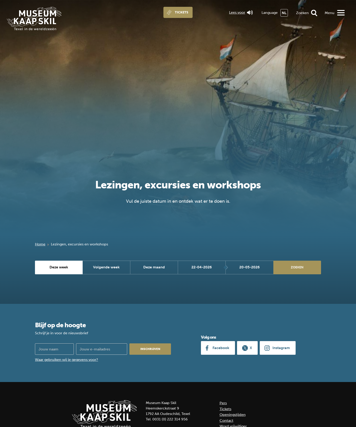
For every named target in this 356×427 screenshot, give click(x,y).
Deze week (58, 267)
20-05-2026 (249, 267)
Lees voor (241, 12)
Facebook (221, 348)
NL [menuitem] (284, 13)
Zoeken (302, 13)
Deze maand (154, 267)
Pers (223, 403)
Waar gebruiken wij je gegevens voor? (66, 359)
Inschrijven (150, 349)
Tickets (181, 12)
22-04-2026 (201, 267)
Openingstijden (233, 414)
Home (40, 244)
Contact (226, 420)
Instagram (281, 348)
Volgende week (106, 267)
